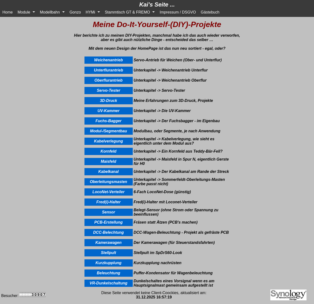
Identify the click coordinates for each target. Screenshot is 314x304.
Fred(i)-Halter (108, 202)
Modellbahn (50, 12)
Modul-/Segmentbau (108, 131)
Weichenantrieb (108, 60)
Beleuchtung (108, 273)
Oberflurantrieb (108, 80)
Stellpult (108, 253)
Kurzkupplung (109, 263)
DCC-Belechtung (108, 232)
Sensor (108, 212)
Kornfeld (109, 151)
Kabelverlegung (108, 141)
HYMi (90, 12)
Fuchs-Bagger (109, 121)
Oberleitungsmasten (108, 182)
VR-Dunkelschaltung (108, 283)
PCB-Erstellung (108, 222)
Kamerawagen (108, 242)
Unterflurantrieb (108, 70)
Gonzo (75, 12)
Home (7, 12)
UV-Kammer (108, 111)
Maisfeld (108, 161)
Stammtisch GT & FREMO (127, 12)
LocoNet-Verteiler (108, 192)
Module (24, 12)
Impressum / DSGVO (178, 12)
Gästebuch (210, 12)
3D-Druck (108, 101)
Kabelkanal (108, 172)
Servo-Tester (108, 90)
